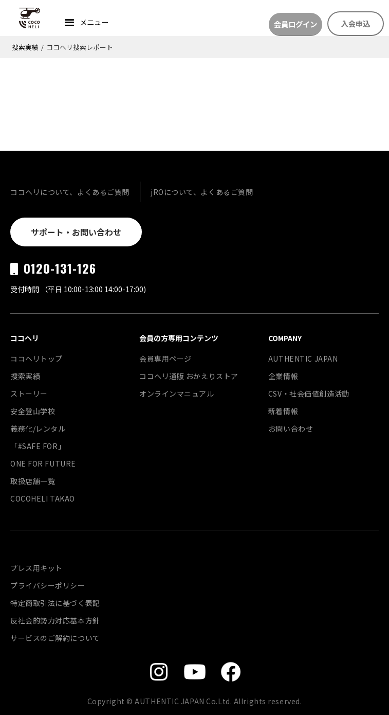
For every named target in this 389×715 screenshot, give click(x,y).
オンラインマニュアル (176, 393)
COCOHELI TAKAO (42, 498)
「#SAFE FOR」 (37, 446)
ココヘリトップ (36, 358)
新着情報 (283, 411)
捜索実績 (25, 47)
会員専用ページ (165, 358)
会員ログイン (295, 24)
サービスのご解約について (55, 638)
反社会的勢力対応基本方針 (55, 620)
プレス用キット (36, 568)
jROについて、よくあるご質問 (202, 191)
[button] (85, 23)
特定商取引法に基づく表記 (55, 603)
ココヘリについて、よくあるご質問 (69, 191)
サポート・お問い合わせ (76, 232)
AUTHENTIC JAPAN (303, 358)
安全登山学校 (32, 411)
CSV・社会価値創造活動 (308, 393)
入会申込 (355, 23)
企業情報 (283, 376)
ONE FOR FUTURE (43, 463)
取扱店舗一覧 (32, 481)
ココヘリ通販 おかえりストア (188, 376)
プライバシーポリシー (47, 585)
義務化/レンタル (37, 428)
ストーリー (29, 393)
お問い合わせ (290, 428)
